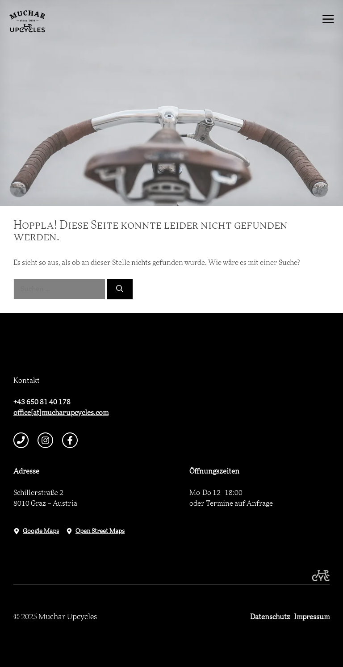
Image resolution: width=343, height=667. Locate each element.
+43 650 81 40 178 (42, 402)
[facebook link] (70, 440)
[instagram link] (45, 440)
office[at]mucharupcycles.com (61, 412)
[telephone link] (21, 440)
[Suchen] (120, 289)
